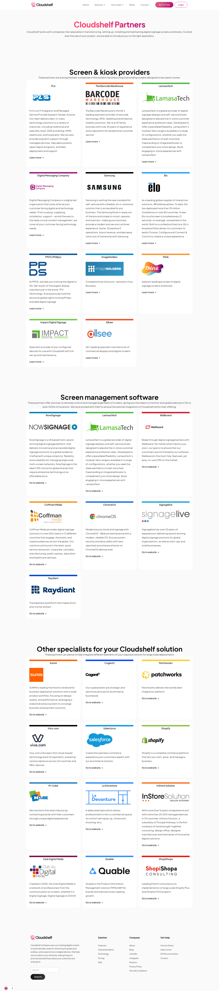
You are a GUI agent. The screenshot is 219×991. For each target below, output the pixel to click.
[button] (100, 5)
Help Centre (166, 949)
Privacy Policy (135, 966)
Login (181, 4)
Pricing (101, 958)
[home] (42, 5)
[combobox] (9, 988)
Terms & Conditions (138, 970)
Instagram (134, 958)
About (132, 945)
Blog (131, 949)
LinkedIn (133, 954)
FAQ (100, 962)
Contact (145, 4)
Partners (133, 962)
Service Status (167, 945)
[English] (9, 988)
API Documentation (169, 954)
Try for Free (164, 4)
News (132, 4)
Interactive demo (106, 949)
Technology (103, 954)
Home (86, 4)
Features (102, 945)
